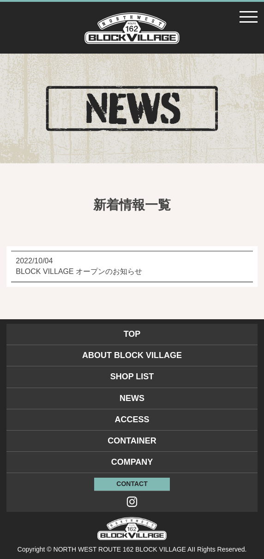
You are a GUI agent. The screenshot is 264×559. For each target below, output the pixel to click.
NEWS (132, 398)
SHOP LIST (132, 376)
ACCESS (131, 419)
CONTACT (131, 483)
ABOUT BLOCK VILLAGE (132, 355)
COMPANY (132, 462)
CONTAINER (132, 440)
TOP (132, 334)
